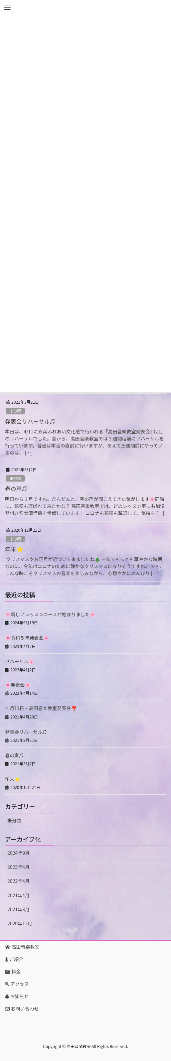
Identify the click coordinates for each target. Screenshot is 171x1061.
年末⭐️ (14, 549)
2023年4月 (18, 867)
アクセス (17, 983)
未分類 (15, 410)
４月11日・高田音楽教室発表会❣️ (41, 708)
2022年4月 (18, 881)
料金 (13, 971)
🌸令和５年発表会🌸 (27, 637)
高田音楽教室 (22, 946)
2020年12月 (19, 923)
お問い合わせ (22, 1008)
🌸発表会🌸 (17, 684)
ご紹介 (14, 959)
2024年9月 (18, 852)
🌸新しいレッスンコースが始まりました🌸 (50, 614)
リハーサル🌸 (19, 661)
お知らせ (17, 996)
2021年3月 (18, 909)
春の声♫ (16, 489)
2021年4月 (18, 895)
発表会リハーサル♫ (30, 421)
